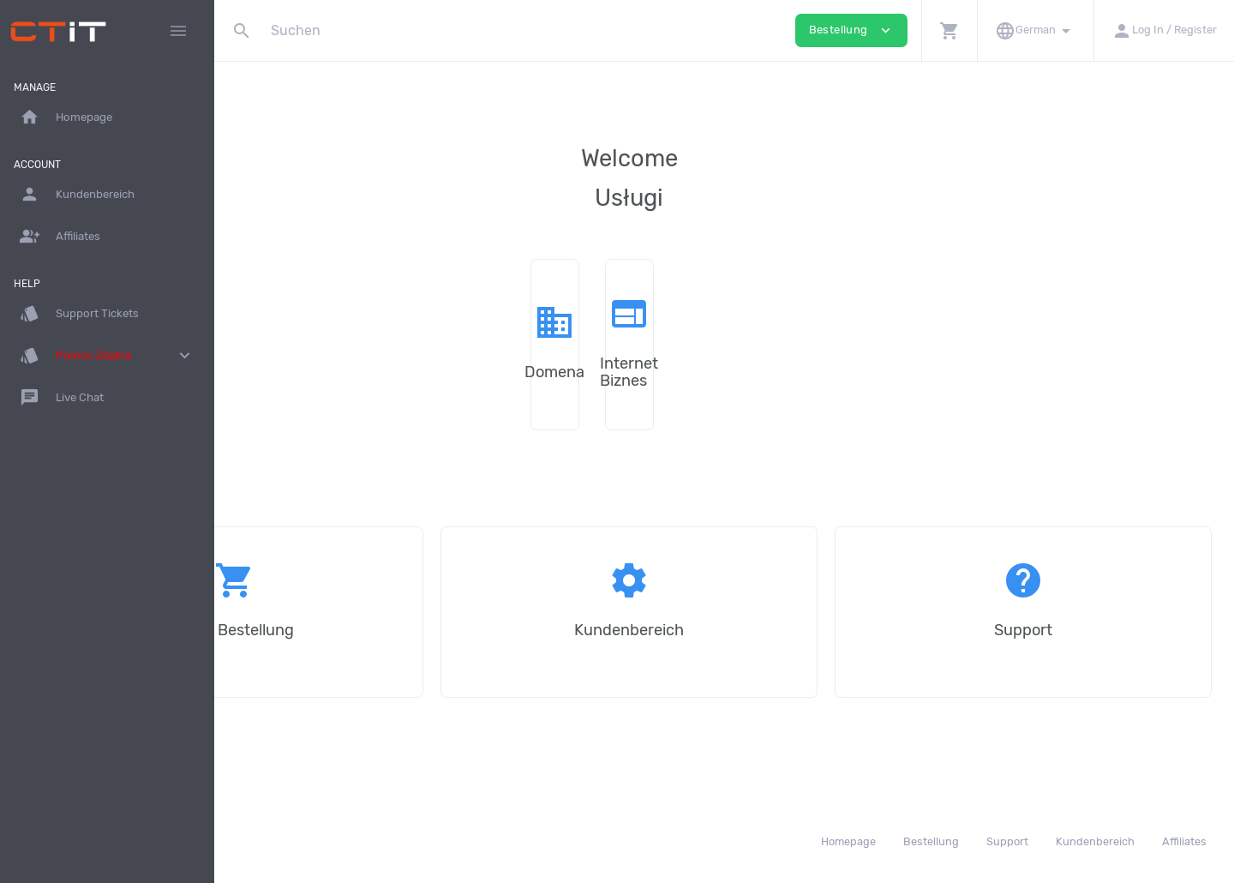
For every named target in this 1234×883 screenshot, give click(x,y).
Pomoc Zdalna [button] (107, 355)
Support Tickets (79, 313)
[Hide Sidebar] (178, 31)
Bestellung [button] (851, 30)
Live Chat (62, 397)
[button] (949, 30)
